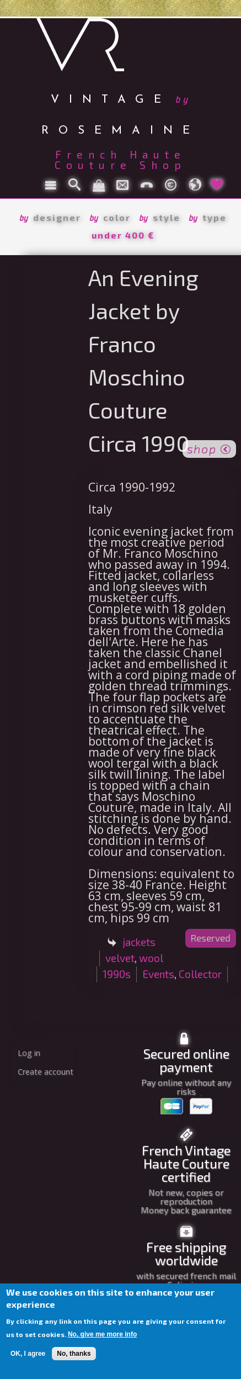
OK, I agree (27, 1353)
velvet (120, 958)
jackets (139, 942)
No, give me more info (102, 1334)
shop (209, 448)
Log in (29, 1053)
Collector (200, 974)
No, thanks (73, 1353)
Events (158, 974)
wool (151, 958)
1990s (117, 974)
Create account (45, 1071)
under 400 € (123, 235)
